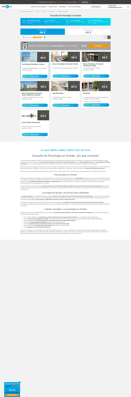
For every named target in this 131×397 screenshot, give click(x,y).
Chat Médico (62, 6)
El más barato (42, 31)
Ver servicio (98, 46)
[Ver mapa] (104, 37)
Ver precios (33, 37)
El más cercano (88, 31)
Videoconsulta (53, 6)
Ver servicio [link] (35, 76)
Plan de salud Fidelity (74, 6)
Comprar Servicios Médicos (39, 6)
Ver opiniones (12, 395)
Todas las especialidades (26, 11)
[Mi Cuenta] (128, 6)
